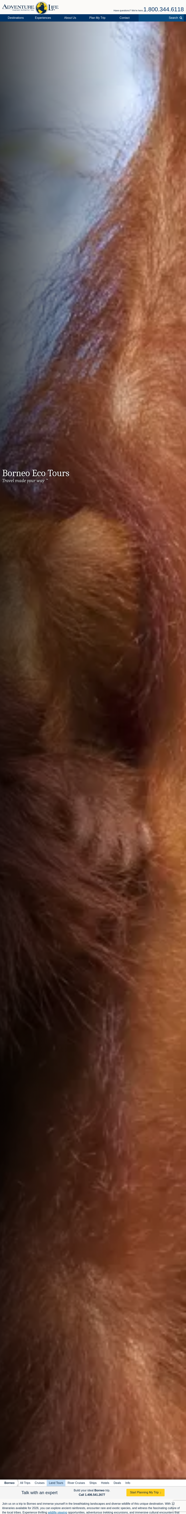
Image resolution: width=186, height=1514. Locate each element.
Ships (93, 1482)
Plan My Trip (97, 17)
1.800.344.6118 (163, 9)
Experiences (43, 17)
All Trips (25, 1482)
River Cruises (76, 1482)
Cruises (40, 1482)
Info (127, 1482)
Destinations (16, 17)
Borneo (9, 1482)
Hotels (105, 1482)
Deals (117, 1482)
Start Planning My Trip (144, 1492)
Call (92, 1494)
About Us (70, 17)
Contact (125, 17)
